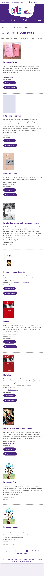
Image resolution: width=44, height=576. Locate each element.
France (10, 336)
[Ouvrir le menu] (38, 21)
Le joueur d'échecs (10, 62)
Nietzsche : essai (10, 173)
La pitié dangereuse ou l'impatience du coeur (21, 223)
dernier (27, 553)
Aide (9, 559)
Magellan (7, 374)
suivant (19, 553)
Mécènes (14, 561)
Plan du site (15, 559)
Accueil (13, 27)
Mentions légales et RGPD (35, 559)
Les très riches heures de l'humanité (18, 428)
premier (8, 551)
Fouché (6, 321)
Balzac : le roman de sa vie (14, 272)
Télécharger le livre (9, 83)
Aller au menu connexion (17, 2)
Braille (25, 20)
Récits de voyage (13, 390)
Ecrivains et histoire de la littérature (18, 283)
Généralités (11, 443)
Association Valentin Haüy (25, 561)
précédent (16, 551)
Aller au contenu (6, 2)
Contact (4, 559)
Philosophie (11, 184)
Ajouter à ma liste (11, 87)
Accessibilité (23, 559)
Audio (13, 20)
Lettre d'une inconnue (12, 115)
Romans (10, 77)
